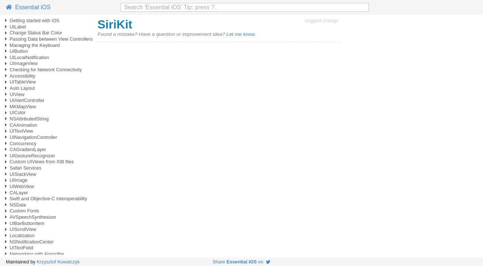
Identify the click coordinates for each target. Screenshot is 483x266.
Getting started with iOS (34, 20)
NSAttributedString (29, 119)
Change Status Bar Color (36, 32)
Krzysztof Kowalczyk (58, 262)
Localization (22, 235)
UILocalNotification (29, 57)
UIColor (17, 112)
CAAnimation (23, 125)
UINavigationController (33, 137)
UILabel (18, 27)
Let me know (240, 34)
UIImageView (24, 63)
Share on (241, 262)
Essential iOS (28, 7)
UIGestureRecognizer (32, 155)
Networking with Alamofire (37, 254)
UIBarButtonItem (27, 223)
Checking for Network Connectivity (46, 69)
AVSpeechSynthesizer (33, 217)
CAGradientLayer (28, 149)
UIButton (19, 51)
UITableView (23, 82)
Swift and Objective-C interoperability (48, 198)
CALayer (19, 192)
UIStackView (23, 174)
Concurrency (23, 143)
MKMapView (23, 106)
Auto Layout (22, 88)
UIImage (18, 180)
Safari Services (25, 168)
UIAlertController (27, 100)
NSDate (18, 205)
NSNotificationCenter (32, 242)
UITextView (21, 131)
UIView (17, 94)
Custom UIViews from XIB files (42, 161)
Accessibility (22, 76)
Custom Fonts (24, 211)
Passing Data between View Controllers (51, 39)
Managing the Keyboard (35, 45)
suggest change (321, 20)
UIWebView (22, 186)
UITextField (21, 247)
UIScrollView (23, 229)
